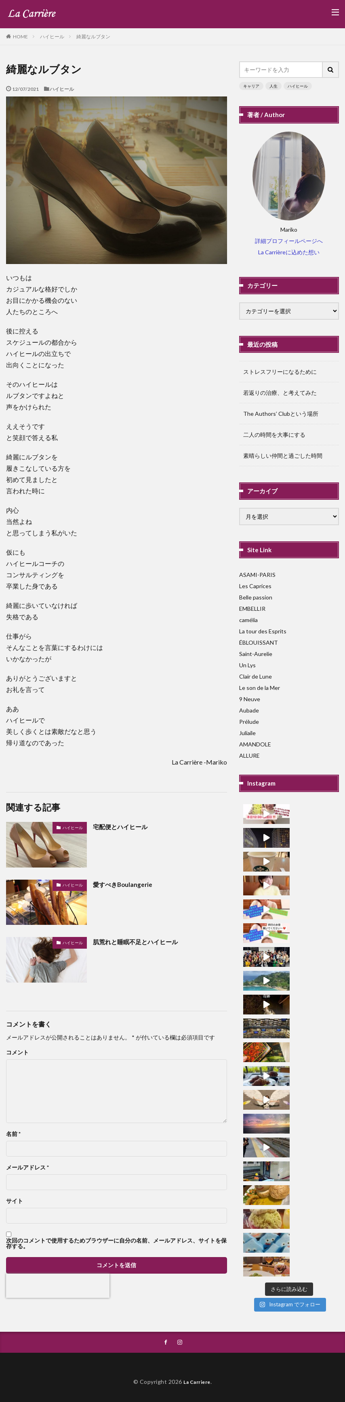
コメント (17, 1052)
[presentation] (57, 1286)
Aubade (249, 710)
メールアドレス (27, 1167)
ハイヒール (52, 37)
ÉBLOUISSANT (258, 642)
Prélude (249, 721)
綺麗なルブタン (93, 37)
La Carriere (197, 1380)
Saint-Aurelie (255, 653)
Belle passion (255, 597)
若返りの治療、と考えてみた (280, 392)
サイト (14, 1201)
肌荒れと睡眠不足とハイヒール (138, 941)
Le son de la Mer (259, 687)
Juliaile (247, 732)
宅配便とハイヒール (122, 826)
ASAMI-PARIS (257, 574)
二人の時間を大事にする (274, 434)
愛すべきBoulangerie (124, 884)
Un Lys (247, 665)
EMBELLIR (252, 608)
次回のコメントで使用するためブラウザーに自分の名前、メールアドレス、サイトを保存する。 (116, 1243)
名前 (13, 1134)
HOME (20, 36)
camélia (248, 619)
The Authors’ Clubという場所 (280, 413)
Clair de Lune (255, 676)
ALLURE (249, 755)
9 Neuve (249, 699)
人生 (273, 86)
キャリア (251, 86)
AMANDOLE (255, 744)
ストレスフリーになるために (280, 371)
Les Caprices (255, 586)
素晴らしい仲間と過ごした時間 (282, 455)
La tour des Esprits (262, 631)
